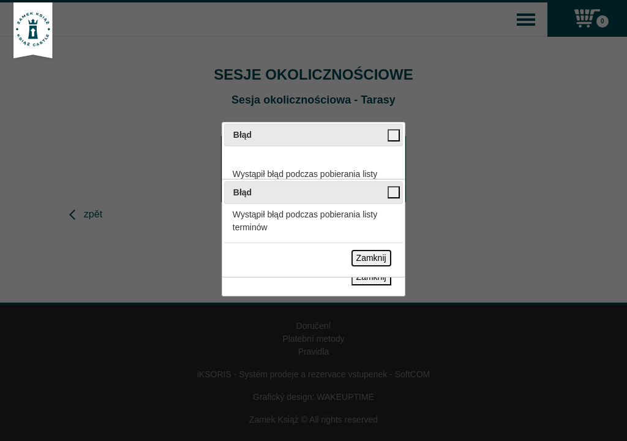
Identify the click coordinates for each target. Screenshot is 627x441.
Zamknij (371, 258)
